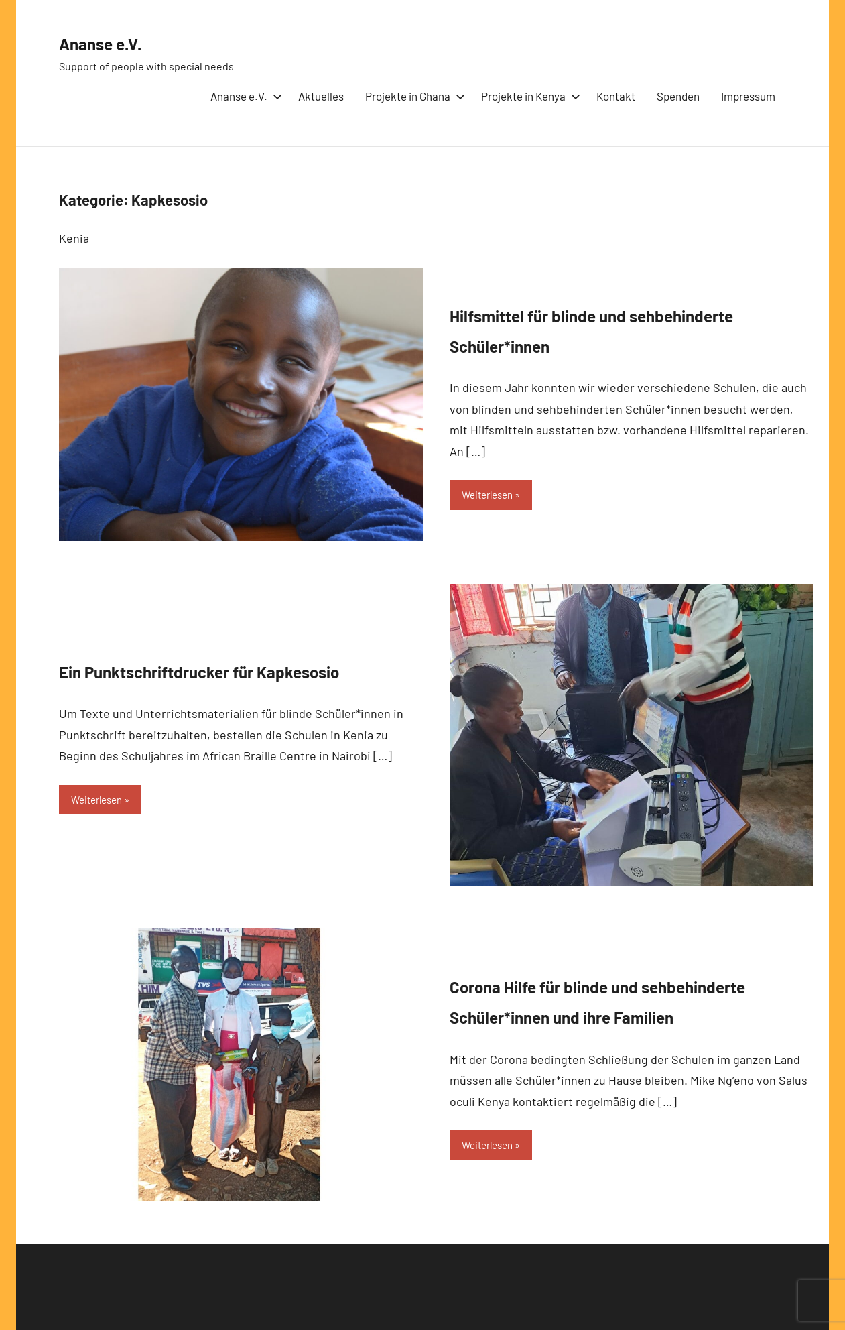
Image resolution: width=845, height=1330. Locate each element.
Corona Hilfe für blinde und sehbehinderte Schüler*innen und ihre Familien (628, 999)
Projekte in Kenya (528, 96)
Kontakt (615, 96)
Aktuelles (321, 96)
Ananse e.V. (114, 41)
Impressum (748, 96)
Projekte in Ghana (412, 96)
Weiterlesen (491, 495)
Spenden (678, 96)
